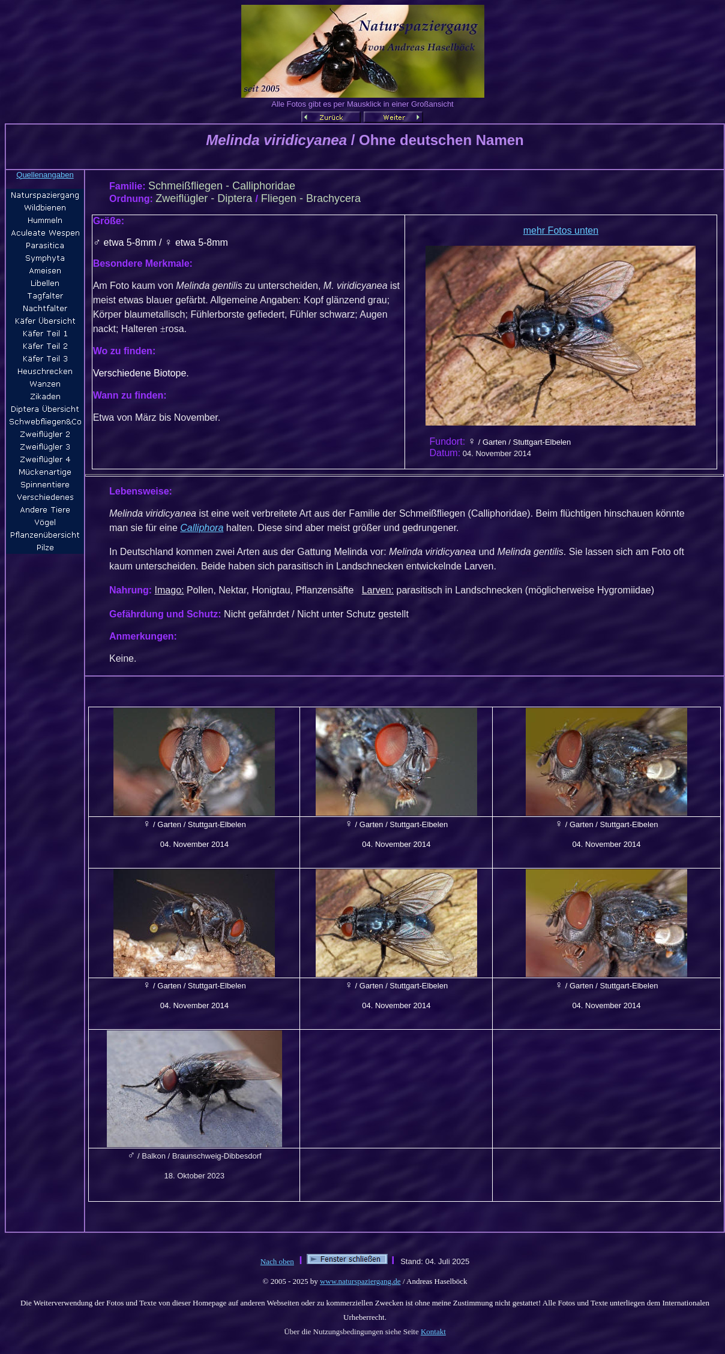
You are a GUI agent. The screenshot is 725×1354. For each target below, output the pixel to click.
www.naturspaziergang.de (360, 1281)
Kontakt (433, 1331)
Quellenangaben (44, 174)
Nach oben (277, 1261)
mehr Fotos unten (560, 230)
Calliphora (201, 528)
